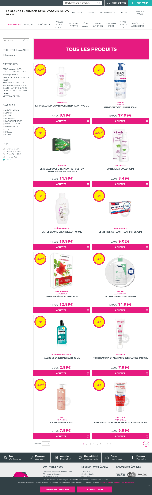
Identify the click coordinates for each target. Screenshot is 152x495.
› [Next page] (107, 443)
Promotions (14, 25)
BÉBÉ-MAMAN (85, 24)
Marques (29, 25)
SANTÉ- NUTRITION (97, 24)
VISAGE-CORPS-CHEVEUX (60, 24)
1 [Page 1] (83, 443)
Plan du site (85, 476)
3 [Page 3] (90, 443)
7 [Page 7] (104, 443)
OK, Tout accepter (94, 489)
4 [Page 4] (94, 443)
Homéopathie (44, 25)
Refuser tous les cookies (124, 482)
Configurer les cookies (57, 489)
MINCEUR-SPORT (111, 24)
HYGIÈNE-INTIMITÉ (73, 24)
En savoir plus (105, 482)
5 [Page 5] (97, 443)
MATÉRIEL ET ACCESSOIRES (137, 24)
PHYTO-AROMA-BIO (123, 24)
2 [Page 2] (86, 443)
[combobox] (79, 2)
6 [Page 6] (101, 443)
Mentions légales (87, 474)
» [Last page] (110, 443)
